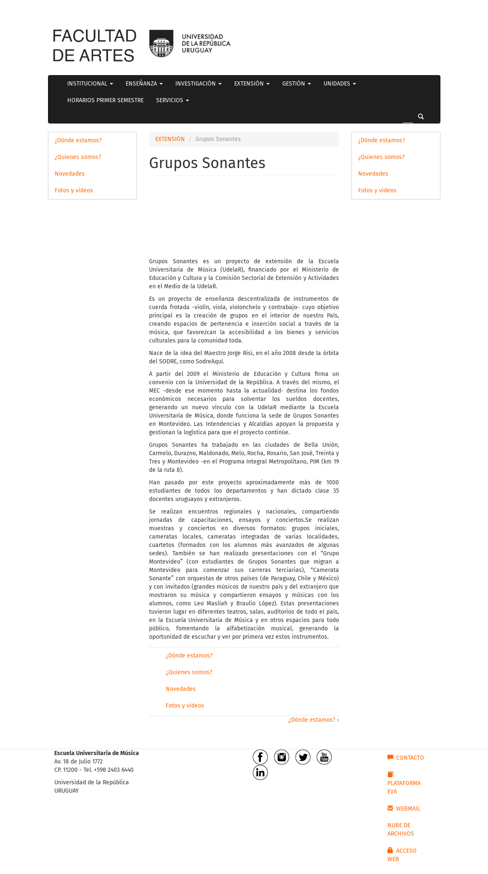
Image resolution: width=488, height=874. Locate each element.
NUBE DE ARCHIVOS (400, 829)
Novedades (70, 173)
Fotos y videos (74, 190)
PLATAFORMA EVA (404, 783)
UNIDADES (340, 83)
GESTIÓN (296, 83)
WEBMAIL (403, 808)
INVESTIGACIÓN (198, 83)
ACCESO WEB (402, 855)
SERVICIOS (172, 100)
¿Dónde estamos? (78, 140)
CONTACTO (405, 757)
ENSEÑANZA (144, 83)
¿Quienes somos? (78, 157)
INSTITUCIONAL (90, 83)
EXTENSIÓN (252, 83)
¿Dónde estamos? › (313, 719)
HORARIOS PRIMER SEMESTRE (105, 100)
